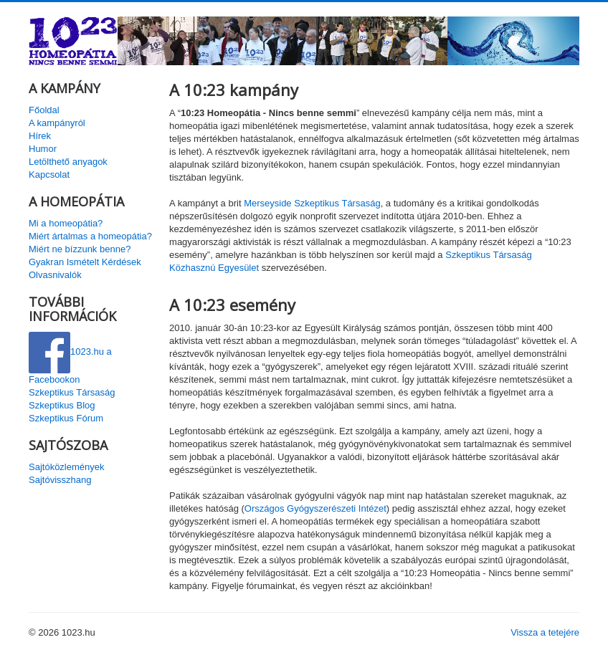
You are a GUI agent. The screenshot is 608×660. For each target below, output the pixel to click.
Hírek (40, 135)
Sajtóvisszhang (60, 479)
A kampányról (57, 123)
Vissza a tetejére (544, 632)
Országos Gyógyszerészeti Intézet (315, 508)
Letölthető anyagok (68, 161)
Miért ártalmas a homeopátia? (90, 236)
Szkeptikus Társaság (72, 392)
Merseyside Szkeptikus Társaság (312, 203)
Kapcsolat (49, 174)
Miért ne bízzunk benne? (79, 249)
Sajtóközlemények (67, 466)
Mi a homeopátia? (66, 223)
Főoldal (44, 110)
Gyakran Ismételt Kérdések (85, 262)
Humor (43, 148)
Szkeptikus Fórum (66, 418)
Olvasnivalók (55, 274)
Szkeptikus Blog (62, 405)
